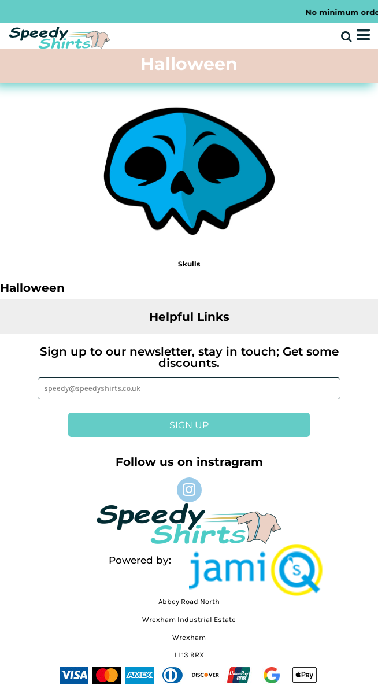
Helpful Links (189, 317)
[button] (256, 570)
